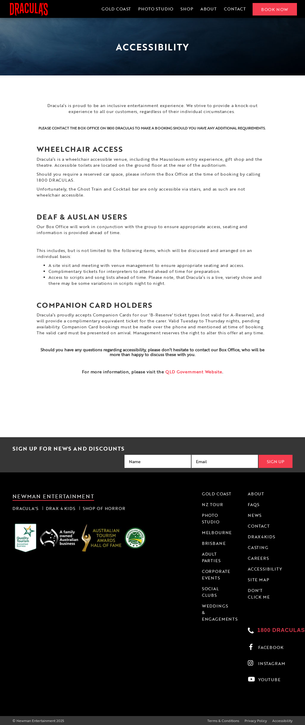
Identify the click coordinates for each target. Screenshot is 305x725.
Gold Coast (115, 8)
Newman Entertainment (53, 496)
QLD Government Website (193, 371)
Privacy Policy (256, 720)
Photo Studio (155, 8)
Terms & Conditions (223, 720)
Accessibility (282, 720)
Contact (234, 8)
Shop (186, 8)
